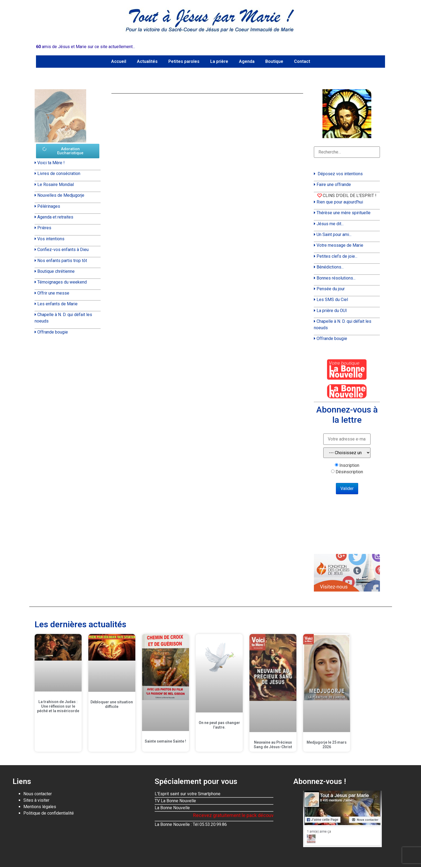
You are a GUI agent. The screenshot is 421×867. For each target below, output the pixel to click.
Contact (302, 61)
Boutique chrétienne (56, 271)
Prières (44, 227)
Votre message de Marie (340, 245)
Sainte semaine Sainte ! (165, 741)
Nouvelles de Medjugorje (60, 195)
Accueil (118, 61)
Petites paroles (183, 61)
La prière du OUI (332, 310)
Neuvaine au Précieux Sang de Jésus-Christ (273, 744)
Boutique (274, 61)
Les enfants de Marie (57, 303)
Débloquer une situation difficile (111, 704)
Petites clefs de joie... (337, 256)
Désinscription (349, 472)
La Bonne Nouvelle (172, 807)
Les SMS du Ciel (332, 299)
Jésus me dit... (330, 223)
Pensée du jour (331, 288)
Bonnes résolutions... (336, 278)
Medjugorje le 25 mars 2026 (327, 744)
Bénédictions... (330, 267)
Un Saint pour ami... (334, 234)
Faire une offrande (334, 184)
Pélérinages (48, 206)
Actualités (147, 61)
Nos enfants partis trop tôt (62, 260)
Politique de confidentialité (48, 813)
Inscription (349, 465)
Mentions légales (39, 806)
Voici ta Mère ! (51, 162)
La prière (219, 61)
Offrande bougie (52, 332)
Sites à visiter (36, 800)
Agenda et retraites (55, 217)
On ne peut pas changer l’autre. (219, 725)
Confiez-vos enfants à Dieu (63, 249)
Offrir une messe (53, 293)
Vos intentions (50, 238)
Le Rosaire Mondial (55, 184)
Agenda (247, 61)
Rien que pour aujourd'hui (340, 202)
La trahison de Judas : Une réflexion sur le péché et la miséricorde (58, 706)
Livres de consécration (58, 173)
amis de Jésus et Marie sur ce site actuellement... (85, 46)
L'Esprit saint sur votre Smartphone (187, 793)
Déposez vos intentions (340, 173)
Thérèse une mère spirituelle (344, 212)
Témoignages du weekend (62, 282)
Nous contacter (37, 793)
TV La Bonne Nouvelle (175, 800)
